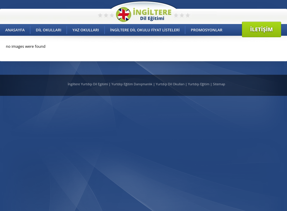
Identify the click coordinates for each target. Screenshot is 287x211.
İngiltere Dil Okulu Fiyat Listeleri (145, 30)
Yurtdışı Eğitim (198, 84)
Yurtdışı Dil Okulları (170, 84)
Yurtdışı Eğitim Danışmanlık (132, 84)
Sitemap (219, 84)
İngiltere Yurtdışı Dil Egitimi (88, 84)
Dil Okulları (48, 30)
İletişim (261, 29)
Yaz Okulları (85, 30)
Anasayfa (15, 30)
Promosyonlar (206, 30)
